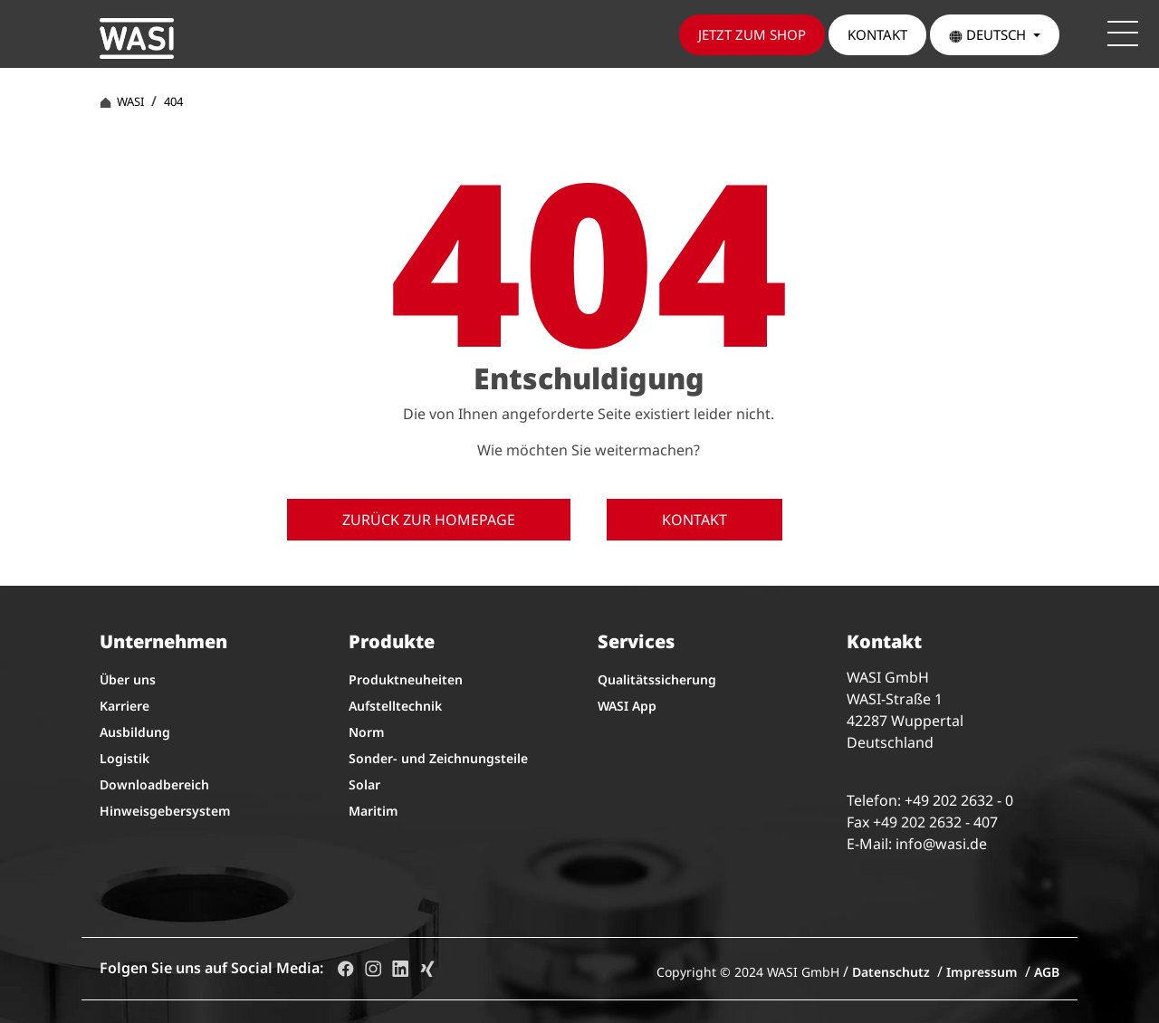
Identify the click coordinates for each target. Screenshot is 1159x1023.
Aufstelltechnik (395, 705)
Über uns (128, 679)
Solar (364, 784)
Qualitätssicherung (657, 679)
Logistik (124, 758)
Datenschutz (891, 971)
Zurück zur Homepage (428, 520)
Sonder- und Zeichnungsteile (438, 758)
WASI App (627, 705)
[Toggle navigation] (1122, 33)
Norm (367, 732)
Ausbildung (135, 732)
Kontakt (694, 520)
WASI (122, 101)
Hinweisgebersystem (165, 810)
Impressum (982, 971)
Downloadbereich (154, 784)
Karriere (124, 705)
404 (173, 101)
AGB (1046, 971)
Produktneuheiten (406, 679)
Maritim (373, 810)
